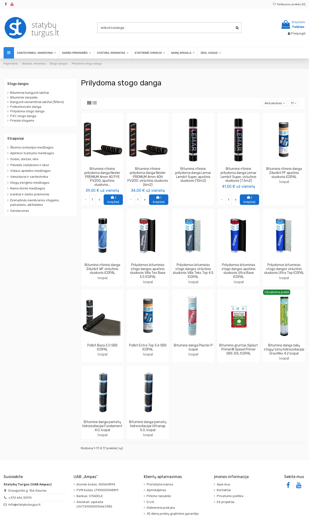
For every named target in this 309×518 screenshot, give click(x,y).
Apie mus (223, 484)
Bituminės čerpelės (24, 97)
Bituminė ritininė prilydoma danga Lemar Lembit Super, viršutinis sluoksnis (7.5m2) (238, 175)
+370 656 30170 (20, 497)
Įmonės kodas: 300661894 (96, 484)
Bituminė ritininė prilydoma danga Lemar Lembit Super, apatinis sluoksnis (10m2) (193, 175)
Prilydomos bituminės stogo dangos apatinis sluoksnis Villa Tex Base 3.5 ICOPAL (147, 271)
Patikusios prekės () (289, 4)
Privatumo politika (230, 496)
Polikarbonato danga (25, 107)
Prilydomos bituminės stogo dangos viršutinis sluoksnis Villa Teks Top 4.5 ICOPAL (193, 271)
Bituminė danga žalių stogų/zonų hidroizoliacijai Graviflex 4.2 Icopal (284, 349)
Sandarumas (19, 210)
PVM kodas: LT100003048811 (97, 490)
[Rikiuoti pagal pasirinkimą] (274, 103)
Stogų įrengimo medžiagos (29, 182)
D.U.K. (151, 502)
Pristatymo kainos (160, 484)
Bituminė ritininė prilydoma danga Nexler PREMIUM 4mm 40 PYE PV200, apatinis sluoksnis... (102, 177)
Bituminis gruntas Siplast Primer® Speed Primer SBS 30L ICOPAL (238, 349)
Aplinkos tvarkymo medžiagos (32, 153)
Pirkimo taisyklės (159, 496)
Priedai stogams (22, 120)
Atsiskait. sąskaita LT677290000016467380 (94, 504)
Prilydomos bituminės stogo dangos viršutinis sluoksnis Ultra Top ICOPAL (284, 269)
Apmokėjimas (156, 490)
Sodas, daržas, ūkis (24, 159)
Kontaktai (224, 490)
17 (293, 103)
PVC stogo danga (23, 116)
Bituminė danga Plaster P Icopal (193, 347)
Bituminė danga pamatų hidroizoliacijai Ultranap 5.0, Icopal (147, 426)
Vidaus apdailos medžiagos (30, 171)
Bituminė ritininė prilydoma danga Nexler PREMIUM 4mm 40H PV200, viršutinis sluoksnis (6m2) (147, 177)
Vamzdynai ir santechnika (29, 176)
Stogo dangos (18, 84)
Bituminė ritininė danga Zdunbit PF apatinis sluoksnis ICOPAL (284, 173)
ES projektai (225, 502)
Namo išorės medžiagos (27, 188)
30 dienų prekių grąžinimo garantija (172, 513)
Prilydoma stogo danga (27, 111)
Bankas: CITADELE (90, 496)
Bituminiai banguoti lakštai (29, 92)
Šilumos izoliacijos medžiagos (31, 147)
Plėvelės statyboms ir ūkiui (29, 165)
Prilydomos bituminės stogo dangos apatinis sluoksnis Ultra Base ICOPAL (239, 271)
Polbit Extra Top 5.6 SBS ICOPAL (148, 347)
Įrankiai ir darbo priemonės (29, 194)
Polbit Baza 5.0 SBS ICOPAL (102, 347)
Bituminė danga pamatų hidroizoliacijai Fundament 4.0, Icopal (102, 426)
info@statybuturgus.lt (24, 504)
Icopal (284, 181)
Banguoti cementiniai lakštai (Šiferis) (37, 102)
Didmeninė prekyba (161, 507)
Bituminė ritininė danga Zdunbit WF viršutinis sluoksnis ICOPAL (102, 269)
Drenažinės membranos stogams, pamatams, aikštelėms (34, 202)
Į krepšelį (113, 199)
